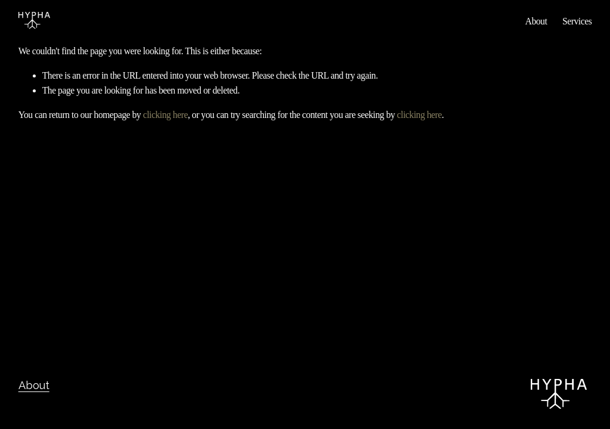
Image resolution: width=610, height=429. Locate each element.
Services (577, 21)
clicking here (165, 115)
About (536, 21)
